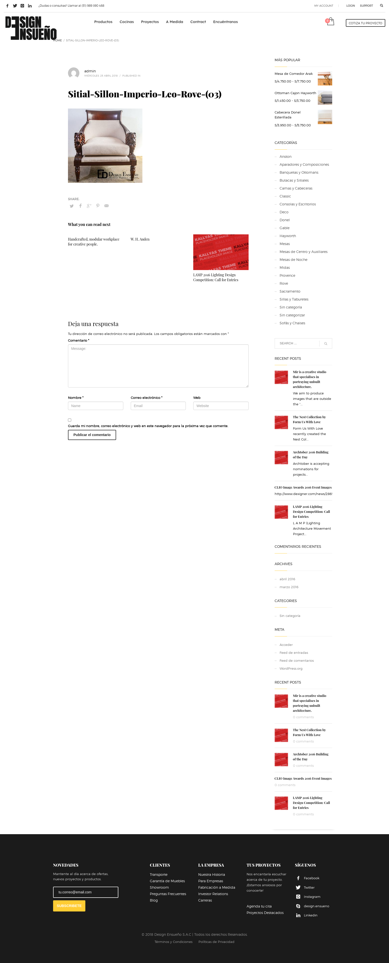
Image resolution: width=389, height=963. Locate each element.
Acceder (286, 645)
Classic (285, 196)
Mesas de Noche (293, 259)
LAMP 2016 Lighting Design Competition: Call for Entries (215, 277)
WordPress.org (291, 668)
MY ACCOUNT (323, 5)
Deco (284, 212)
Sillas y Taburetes (294, 299)
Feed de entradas (294, 653)
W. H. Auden (140, 239)
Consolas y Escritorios (298, 204)
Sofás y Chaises (292, 323)
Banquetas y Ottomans (299, 172)
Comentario (78, 340)
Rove (284, 283)
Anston (286, 156)
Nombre (75, 398)
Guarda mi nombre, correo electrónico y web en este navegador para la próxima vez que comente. (148, 426)
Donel (285, 220)
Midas (285, 267)
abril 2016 (287, 579)
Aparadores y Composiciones (304, 164)
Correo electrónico (146, 398)
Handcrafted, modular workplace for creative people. (93, 242)
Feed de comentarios (297, 660)
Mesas (285, 244)
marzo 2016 (289, 587)
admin (90, 71)
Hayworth (288, 236)
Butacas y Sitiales (294, 180)
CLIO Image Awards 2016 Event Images (303, 487)
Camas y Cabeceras (296, 188)
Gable (285, 228)
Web (196, 398)
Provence (287, 275)
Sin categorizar (292, 315)
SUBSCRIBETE (69, 906)
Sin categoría (291, 307)
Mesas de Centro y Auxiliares (303, 251)
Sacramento (290, 291)
